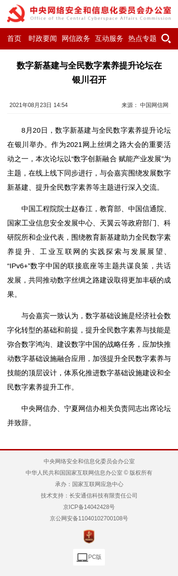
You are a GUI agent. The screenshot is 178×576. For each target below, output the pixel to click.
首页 (14, 38)
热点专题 (142, 38)
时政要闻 (42, 38)
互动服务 (109, 38)
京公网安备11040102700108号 (89, 518)
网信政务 (76, 38)
